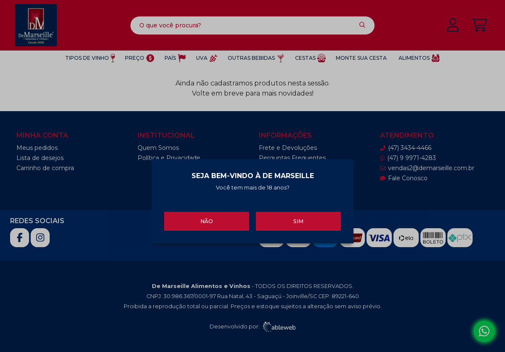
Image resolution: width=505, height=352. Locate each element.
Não (206, 221)
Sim (298, 221)
